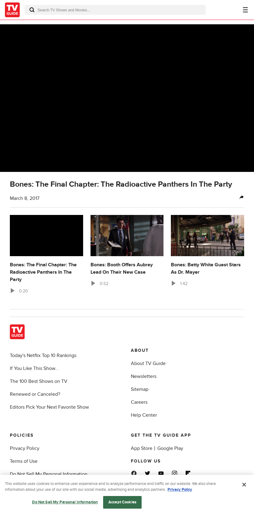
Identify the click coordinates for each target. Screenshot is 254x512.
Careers (139, 402)
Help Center (144, 415)
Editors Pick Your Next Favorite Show (49, 407)
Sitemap (139, 389)
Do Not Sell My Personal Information (48, 474)
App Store (141, 448)
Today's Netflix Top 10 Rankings (43, 355)
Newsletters (143, 376)
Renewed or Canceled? (35, 394)
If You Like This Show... (34, 368)
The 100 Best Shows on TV (38, 381)
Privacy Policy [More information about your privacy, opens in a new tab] (179, 494)
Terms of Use (24, 461)
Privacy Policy (24, 448)
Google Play (170, 448)
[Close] (244, 489)
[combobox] (115, 10)
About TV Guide (148, 363)
